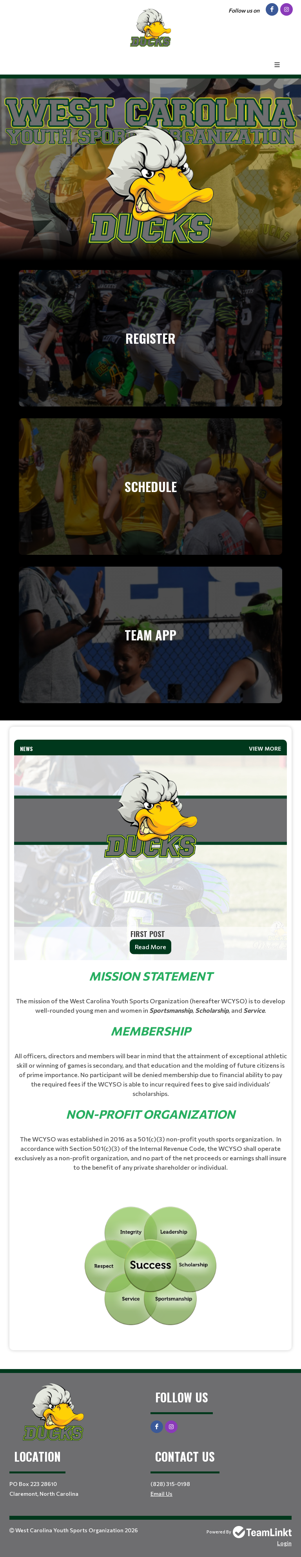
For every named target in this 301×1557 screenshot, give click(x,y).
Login (284, 1543)
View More (265, 748)
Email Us (161, 1493)
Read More (150, 946)
